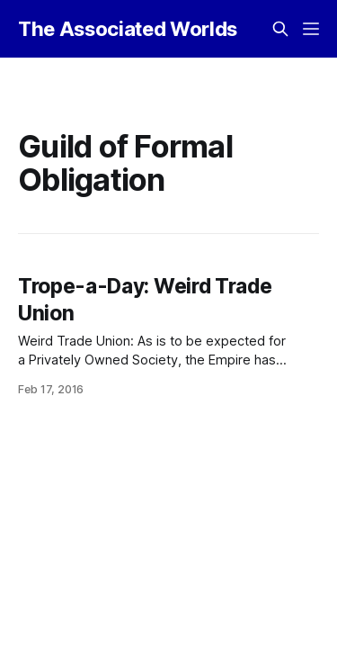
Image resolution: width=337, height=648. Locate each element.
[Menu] (311, 28)
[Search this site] (280, 28)
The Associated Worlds (127, 29)
